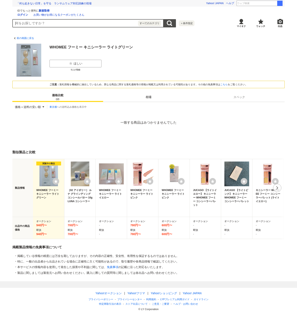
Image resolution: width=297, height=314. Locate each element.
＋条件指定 (186, 23)
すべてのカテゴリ (149, 23)
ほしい (75, 63)
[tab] (57, 97)
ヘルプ (230, 3)
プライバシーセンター (129, 299)
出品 (280, 26)
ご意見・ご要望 (160, 303)
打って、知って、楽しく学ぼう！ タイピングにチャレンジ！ (54, 3)
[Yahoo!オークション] (38, 10)
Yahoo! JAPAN (215, 3)
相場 (148, 97)
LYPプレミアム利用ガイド (175, 299)
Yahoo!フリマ (136, 293)
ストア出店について (136, 303)
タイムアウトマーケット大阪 (266, 3)
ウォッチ (260, 26)
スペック (239, 97)
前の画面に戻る (25, 38)
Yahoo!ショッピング (164, 293)
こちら (224, 84)
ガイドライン (201, 299)
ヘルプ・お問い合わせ (185, 303)
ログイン (71, 14)
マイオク (241, 26)
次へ (277, 188)
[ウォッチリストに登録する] (56, 181)
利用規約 (151, 299)
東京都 (53, 107)
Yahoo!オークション (108, 293)
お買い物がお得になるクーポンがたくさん (107, 14)
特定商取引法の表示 (110, 303)
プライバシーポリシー (100, 299)
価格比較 (58, 97)
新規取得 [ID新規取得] (93, 10)
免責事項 (112, 267)
